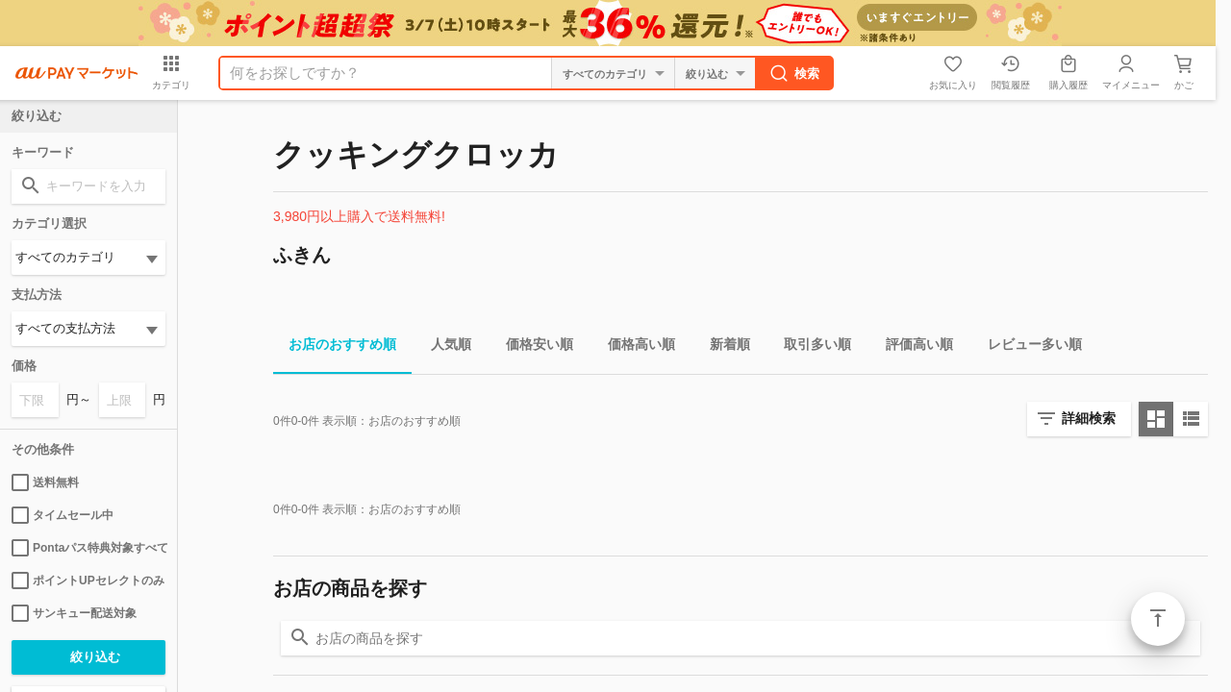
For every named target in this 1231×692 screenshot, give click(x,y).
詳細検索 (1089, 418)
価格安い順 (531, 347)
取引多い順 (809, 347)
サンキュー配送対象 (74, 613)
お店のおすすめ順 (334, 347)
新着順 (722, 347)
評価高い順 (911, 347)
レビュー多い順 (1027, 347)
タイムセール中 (62, 515)
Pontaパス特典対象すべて (88, 547)
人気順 (443, 347)
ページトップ (1158, 619)
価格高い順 (633, 347)
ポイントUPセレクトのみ (88, 580)
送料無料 (45, 482)
